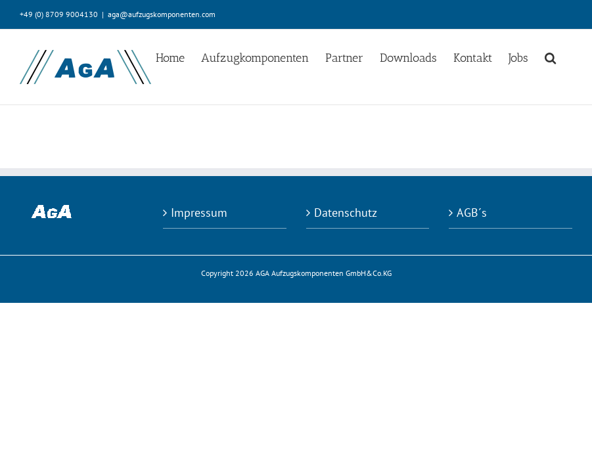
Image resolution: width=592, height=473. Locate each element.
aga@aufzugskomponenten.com (162, 14)
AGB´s (472, 212)
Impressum (199, 212)
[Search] (550, 57)
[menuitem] (170, 57)
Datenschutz (345, 212)
